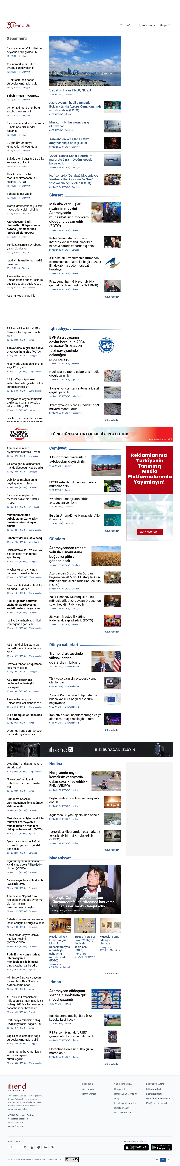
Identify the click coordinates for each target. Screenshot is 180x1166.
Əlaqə (117, 1098)
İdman (55, 981)
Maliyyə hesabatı (122, 1112)
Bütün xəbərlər (111, 297)
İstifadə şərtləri (153, 1089)
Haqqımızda (120, 1089)
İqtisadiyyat (60, 328)
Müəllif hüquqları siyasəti (158, 1098)
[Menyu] (165, 25)
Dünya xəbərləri (63, 644)
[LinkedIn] (46, 1147)
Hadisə (55, 763)
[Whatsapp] (11, 1147)
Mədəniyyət (60, 858)
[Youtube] (32, 1147)
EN (157, 1159)
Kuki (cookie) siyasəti (156, 1103)
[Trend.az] (18, 25)
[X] (25, 1147)
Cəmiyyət (58, 448)
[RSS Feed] (52, 1147)
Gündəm (57, 538)
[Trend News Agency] (17, 1087)
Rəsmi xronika (89, 1094)
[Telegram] (39, 1147)
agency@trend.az (16, 1126)
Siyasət (56, 195)
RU (169, 1159)
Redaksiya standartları (125, 1103)
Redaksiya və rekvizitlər (125, 1094)
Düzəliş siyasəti (121, 1108)
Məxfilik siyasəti (154, 1094)
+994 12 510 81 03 (16, 1122)
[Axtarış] (121, 25)
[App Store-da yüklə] (136, 1147)
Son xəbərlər (88, 1089)
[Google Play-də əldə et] (161, 1147)
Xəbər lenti (17, 38)
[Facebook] (18, 1147)
